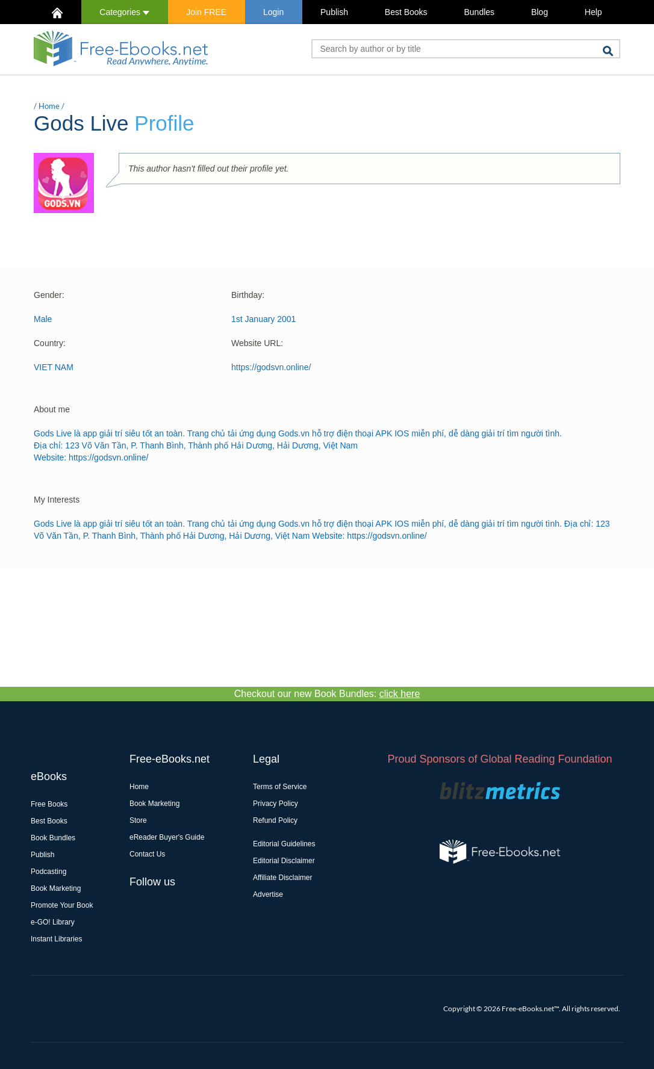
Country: (50, 343)
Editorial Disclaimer (284, 861)
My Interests (56, 499)
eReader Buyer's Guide (166, 837)
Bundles (479, 12)
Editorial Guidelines (284, 844)
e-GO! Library (53, 922)
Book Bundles (53, 838)
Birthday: (247, 295)
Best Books (406, 12)
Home (49, 106)
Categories (124, 12)
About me (52, 409)
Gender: (49, 295)
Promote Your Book (62, 905)
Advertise (268, 894)
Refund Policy (275, 820)
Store (138, 820)
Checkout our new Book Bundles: (327, 694)
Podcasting (48, 871)
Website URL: (257, 343)
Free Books (49, 804)
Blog (539, 12)
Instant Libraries (56, 939)
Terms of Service (280, 786)
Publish (334, 12)
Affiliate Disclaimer (282, 877)
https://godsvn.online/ (271, 367)
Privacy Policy (275, 803)
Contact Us (147, 854)
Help (593, 12)
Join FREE (206, 12)
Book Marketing (56, 888)
